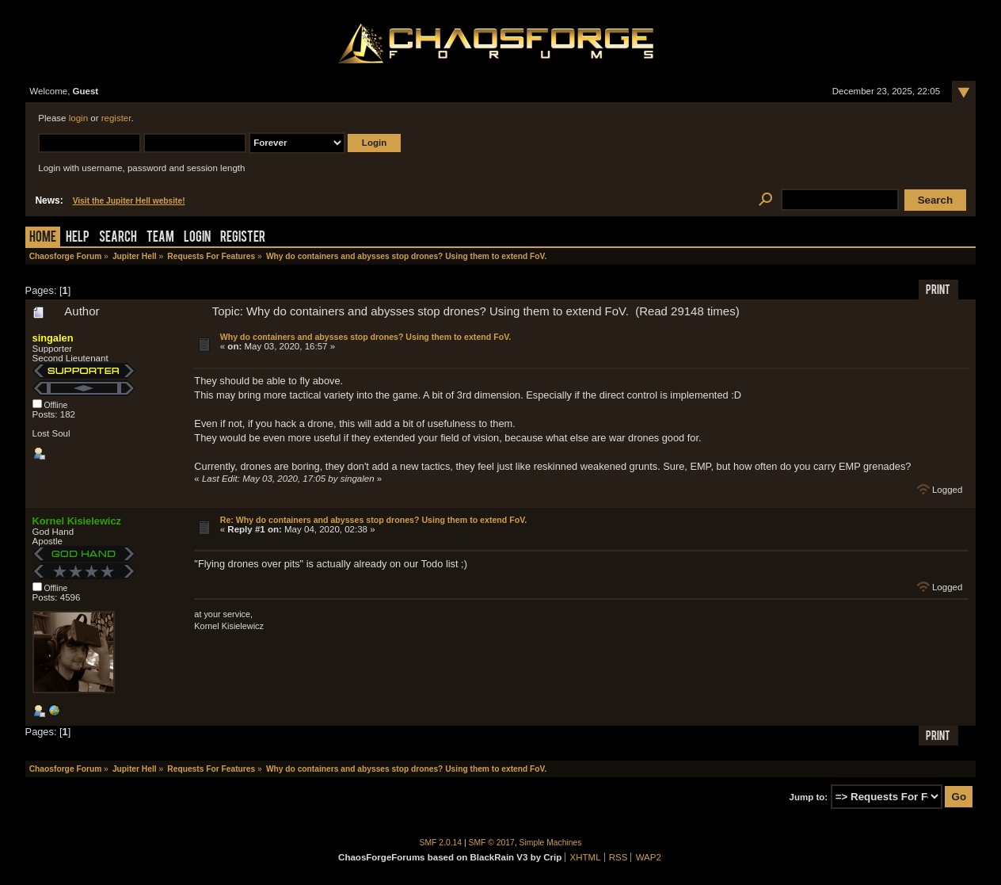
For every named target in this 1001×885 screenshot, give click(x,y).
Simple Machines (551, 842)
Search (118, 238)
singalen (53, 338)
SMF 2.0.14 (441, 842)
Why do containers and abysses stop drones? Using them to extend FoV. (365, 336)
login (78, 118)
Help (77, 238)
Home (42, 238)
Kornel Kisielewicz (76, 521)
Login (197, 238)
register (116, 118)
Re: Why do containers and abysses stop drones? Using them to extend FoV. (373, 520)
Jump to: (809, 797)
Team (160, 238)
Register (242, 238)
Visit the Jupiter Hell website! (129, 200)
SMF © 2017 (492, 842)
